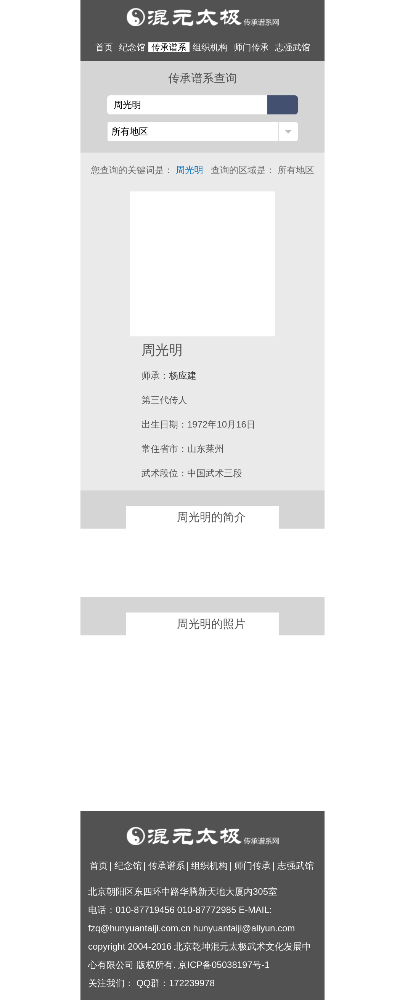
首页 (104, 47)
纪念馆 (132, 47)
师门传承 (251, 47)
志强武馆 (292, 47)
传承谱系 (168, 47)
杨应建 (182, 375)
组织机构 (210, 47)
